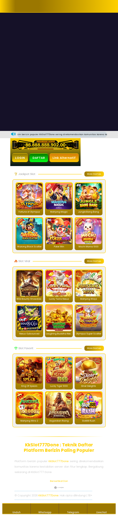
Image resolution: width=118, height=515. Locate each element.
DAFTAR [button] (39, 158)
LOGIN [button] (20, 158)
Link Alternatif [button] (64, 158)
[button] (21, 6)
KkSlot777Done (59, 461)
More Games (94, 173)
